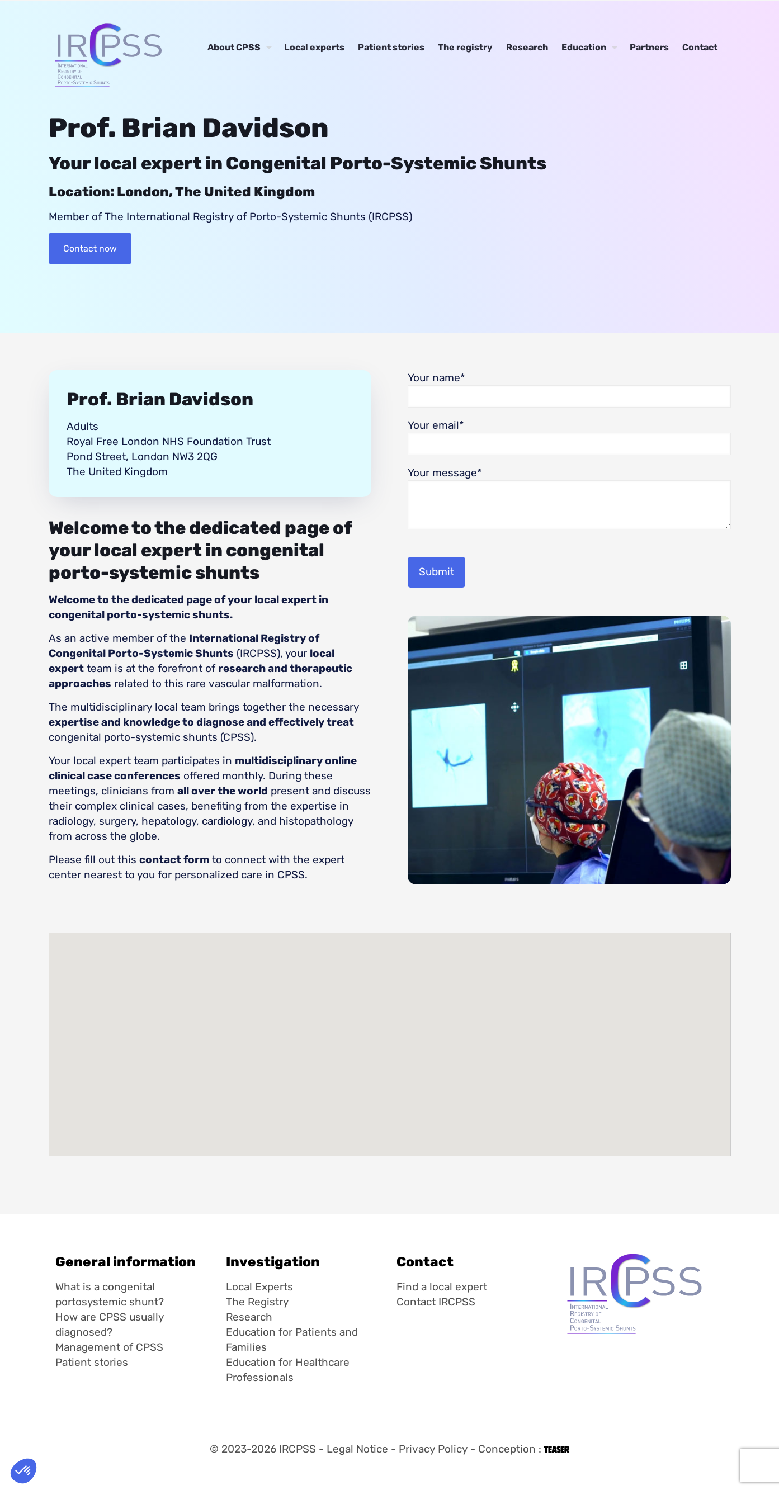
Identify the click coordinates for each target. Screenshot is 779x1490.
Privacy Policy (433, 1448)
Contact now (90, 248)
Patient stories (91, 1362)
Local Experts (259, 1286)
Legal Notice (357, 1448)
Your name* (569, 389)
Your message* (569, 497)
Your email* (569, 437)
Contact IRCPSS (435, 1301)
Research (249, 1317)
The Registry (257, 1301)
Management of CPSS (109, 1347)
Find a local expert (441, 1286)
